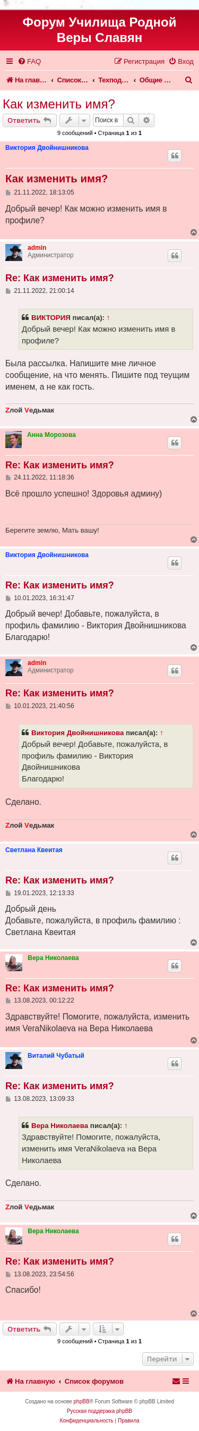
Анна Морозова (51, 435)
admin (37, 247)
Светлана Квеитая (34, 850)
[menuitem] (29, 61)
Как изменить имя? (59, 104)
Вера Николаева (53, 958)
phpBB (82, 1401)
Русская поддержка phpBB (99, 1411)
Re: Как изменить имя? (59, 278)
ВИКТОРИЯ (51, 318)
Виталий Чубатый (56, 1055)
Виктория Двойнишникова (47, 147)
